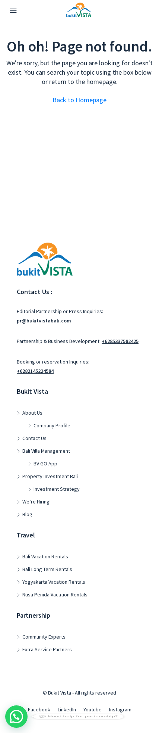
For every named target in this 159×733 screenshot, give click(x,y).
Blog (27, 514)
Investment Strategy (57, 489)
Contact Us (34, 438)
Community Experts (44, 636)
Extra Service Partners (47, 649)
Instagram (120, 709)
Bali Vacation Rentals (45, 556)
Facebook (39, 709)
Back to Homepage (79, 100)
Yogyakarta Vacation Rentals (53, 581)
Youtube (92, 709)
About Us (32, 412)
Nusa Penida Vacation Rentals (55, 594)
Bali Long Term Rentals (47, 569)
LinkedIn (67, 709)
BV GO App (45, 463)
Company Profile (52, 425)
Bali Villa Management (46, 450)
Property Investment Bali (50, 476)
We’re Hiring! (36, 501)
